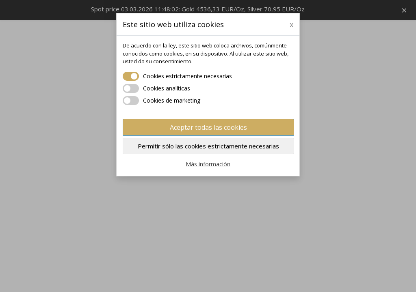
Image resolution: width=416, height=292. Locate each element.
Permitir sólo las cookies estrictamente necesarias (208, 146)
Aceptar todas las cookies (208, 127)
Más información (208, 164)
